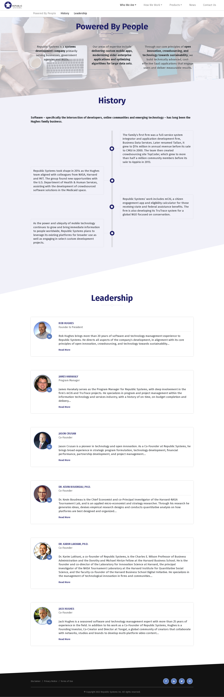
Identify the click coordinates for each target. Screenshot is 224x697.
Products (175, 5)
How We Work (152, 5)
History (65, 13)
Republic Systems (109, 692)
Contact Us (209, 5)
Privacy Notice (50, 681)
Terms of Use (67, 681)
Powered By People (44, 13)
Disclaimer (36, 681)
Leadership (80, 13)
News (192, 5)
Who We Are (127, 5)
